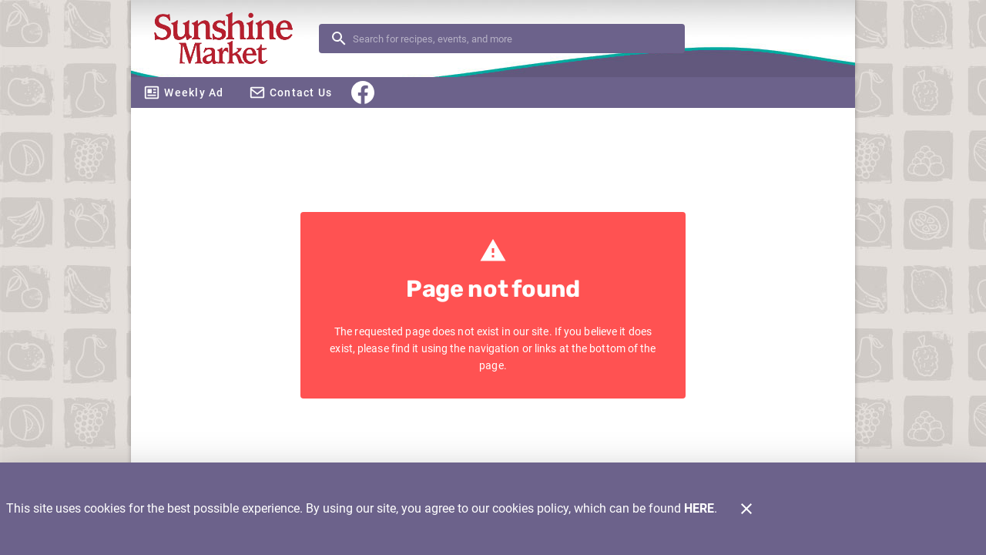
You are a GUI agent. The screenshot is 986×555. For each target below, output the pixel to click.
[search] (512, 39)
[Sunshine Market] (229, 39)
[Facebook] (362, 92)
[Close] (746, 509)
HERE (699, 508)
